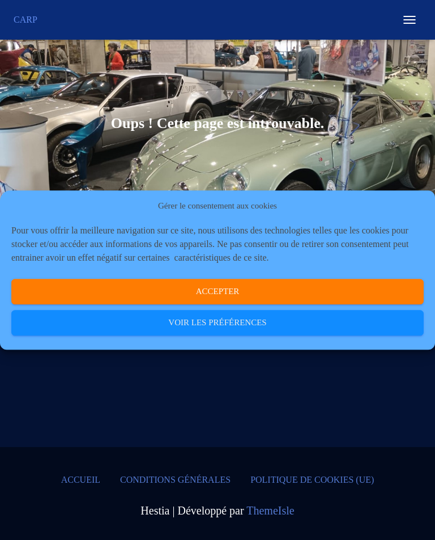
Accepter (218, 291)
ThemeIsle (270, 510)
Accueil (80, 479)
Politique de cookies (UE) (312, 479)
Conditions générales (175, 479)
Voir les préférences (217, 323)
